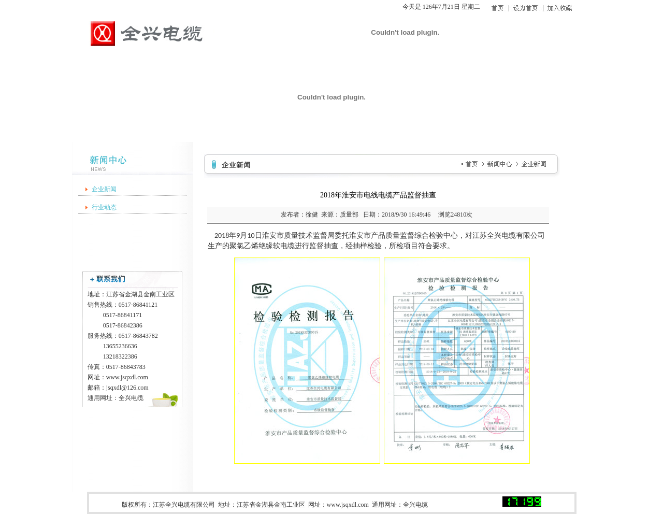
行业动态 (104, 207)
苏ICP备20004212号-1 (467, 504)
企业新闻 (104, 189)
